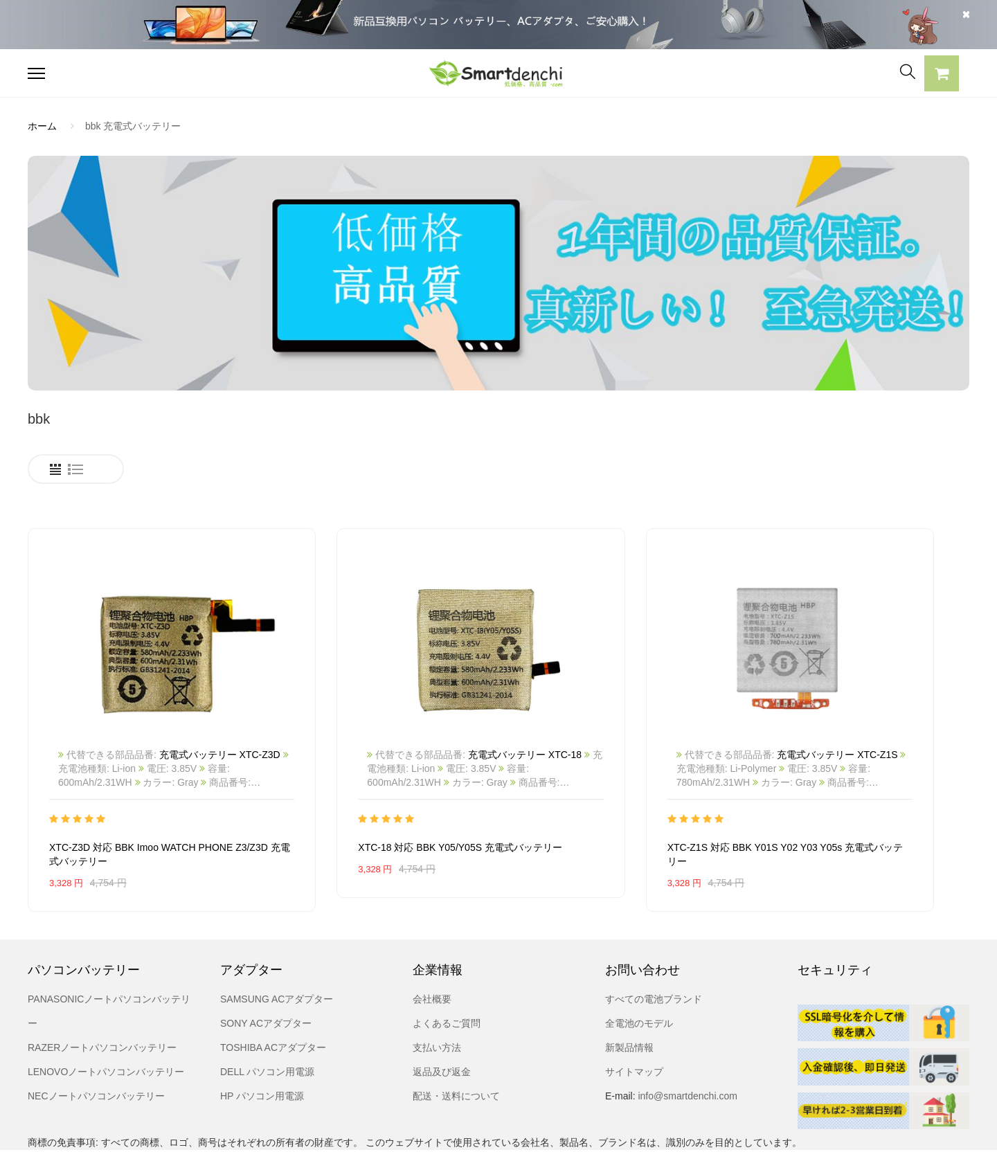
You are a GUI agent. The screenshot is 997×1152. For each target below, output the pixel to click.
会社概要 (432, 947)
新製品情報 (629, 996)
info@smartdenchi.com (686, 1044)
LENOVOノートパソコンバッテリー (106, 1020)
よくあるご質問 (446, 972)
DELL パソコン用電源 (267, 1020)
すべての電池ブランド (653, 947)
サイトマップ (634, 1020)
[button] (941, 75)
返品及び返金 (442, 1020)
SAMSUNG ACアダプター (276, 947)
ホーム (42, 126)
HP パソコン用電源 (262, 1044)
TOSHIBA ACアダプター (273, 996)
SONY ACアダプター (266, 972)
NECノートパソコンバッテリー (96, 1044)
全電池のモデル (639, 972)
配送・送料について (456, 1044)
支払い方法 (437, 996)
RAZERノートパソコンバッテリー (102, 996)
